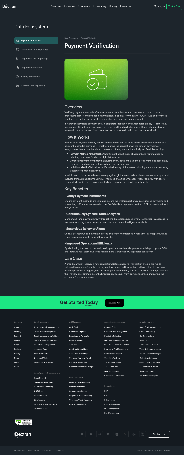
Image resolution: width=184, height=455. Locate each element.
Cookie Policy (59, 450)
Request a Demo (115, 302)
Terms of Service (33, 450)
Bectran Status (19, 450)
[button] (55, 6)
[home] (9, 6)
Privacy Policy (46, 450)
